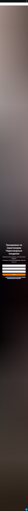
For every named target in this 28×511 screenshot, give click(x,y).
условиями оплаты (18, 278)
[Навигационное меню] (26, 1)
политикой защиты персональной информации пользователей (13, 277)
